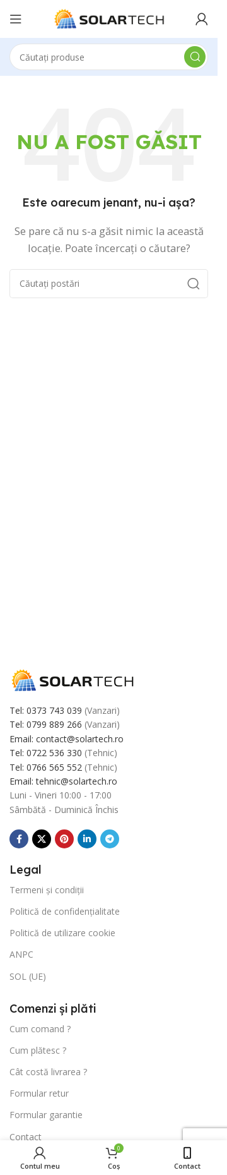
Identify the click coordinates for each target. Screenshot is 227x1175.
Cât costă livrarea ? (48, 1072)
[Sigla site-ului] (109, 17)
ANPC (21, 954)
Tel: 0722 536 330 (45, 753)
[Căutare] (108, 57)
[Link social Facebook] (18, 838)
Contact (25, 1137)
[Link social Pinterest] (64, 838)
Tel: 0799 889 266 (45, 724)
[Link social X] (41, 838)
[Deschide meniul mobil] (15, 19)
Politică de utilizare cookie (62, 933)
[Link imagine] (72, 679)
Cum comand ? (40, 1029)
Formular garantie (46, 1115)
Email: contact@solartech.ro (66, 739)
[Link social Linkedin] (87, 838)
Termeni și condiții (46, 890)
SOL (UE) (27, 976)
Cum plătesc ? (37, 1050)
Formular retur (39, 1093)
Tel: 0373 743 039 (45, 710)
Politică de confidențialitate (64, 911)
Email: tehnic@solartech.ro (63, 781)
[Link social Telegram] (109, 838)
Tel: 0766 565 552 (45, 767)
